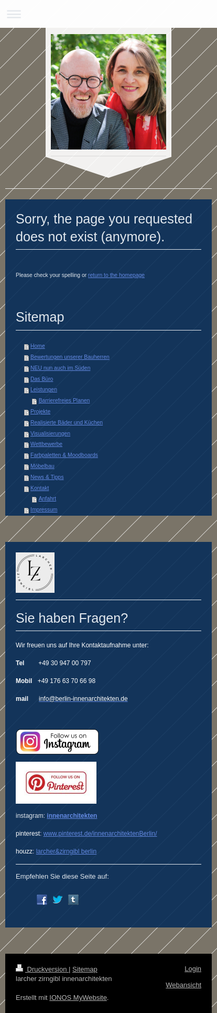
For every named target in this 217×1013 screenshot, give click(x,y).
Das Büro (41, 379)
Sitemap (84, 969)
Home (37, 346)
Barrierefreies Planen (64, 400)
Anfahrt (48, 499)
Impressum (43, 510)
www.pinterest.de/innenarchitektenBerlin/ (100, 833)
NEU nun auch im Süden (60, 368)
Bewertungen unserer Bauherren (70, 357)
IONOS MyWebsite (78, 997)
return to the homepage (116, 275)
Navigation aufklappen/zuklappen (108, 14)
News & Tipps (47, 477)
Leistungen (43, 389)
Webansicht (183, 985)
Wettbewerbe (46, 444)
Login (193, 969)
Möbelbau (42, 466)
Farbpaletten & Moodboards (64, 455)
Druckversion (42, 969)
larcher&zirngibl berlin (66, 851)
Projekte (40, 411)
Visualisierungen (50, 433)
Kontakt (39, 488)
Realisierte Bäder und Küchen (66, 422)
